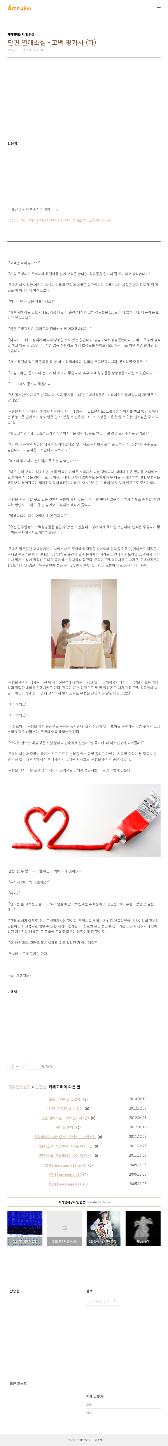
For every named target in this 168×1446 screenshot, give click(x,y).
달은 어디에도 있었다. (65, 1099)
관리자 (98, 1440)
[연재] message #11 (65, 1184)
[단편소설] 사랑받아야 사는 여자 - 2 (65, 1146)
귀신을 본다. (65, 1127)
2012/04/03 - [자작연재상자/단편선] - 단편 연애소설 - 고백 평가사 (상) (59, 220)
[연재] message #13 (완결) (65, 1165)
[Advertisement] (84, 99)
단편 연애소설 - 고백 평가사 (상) (65, 1117)
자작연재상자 (20, 1086)
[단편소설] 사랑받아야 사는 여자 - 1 (65, 1155)
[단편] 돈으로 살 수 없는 (65, 1108)
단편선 (40, 1086)
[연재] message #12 (65, 1174)
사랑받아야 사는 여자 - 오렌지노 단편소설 (65, 1136)
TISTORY (85, 1440)
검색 (116, 1301)
